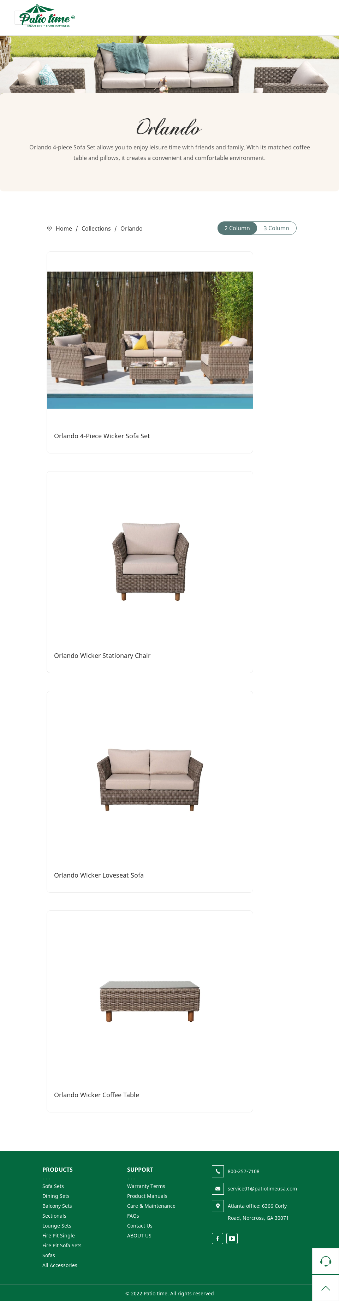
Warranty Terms (146, 1186)
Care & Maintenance (151, 1205)
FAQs (133, 1215)
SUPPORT (140, 1170)
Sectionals (54, 1215)
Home (64, 228)
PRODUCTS (57, 1170)
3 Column (276, 228)
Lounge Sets (56, 1225)
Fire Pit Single (58, 1235)
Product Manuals (147, 1196)
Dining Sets (56, 1196)
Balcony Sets (57, 1205)
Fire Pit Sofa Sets (62, 1245)
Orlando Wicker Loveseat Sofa (99, 875)
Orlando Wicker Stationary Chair (102, 655)
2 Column (237, 228)
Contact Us (140, 1225)
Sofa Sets (53, 1186)
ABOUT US (139, 1235)
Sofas (48, 1255)
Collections (96, 228)
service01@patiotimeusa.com (262, 1188)
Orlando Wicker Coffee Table (96, 1095)
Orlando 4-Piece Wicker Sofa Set (102, 436)
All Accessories (59, 1265)
